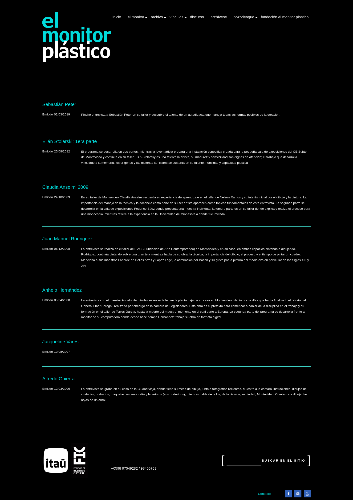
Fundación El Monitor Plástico (285, 17)
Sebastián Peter (59, 104)
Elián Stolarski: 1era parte (69, 141)
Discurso (197, 17)
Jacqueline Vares (60, 341)
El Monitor (136, 19)
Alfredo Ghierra (58, 378)
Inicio (117, 17)
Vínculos (177, 19)
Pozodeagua (244, 19)
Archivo (157, 19)
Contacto (264, 494)
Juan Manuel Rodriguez (67, 238)
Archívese (219, 17)
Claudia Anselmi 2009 (65, 187)
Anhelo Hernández (62, 290)
